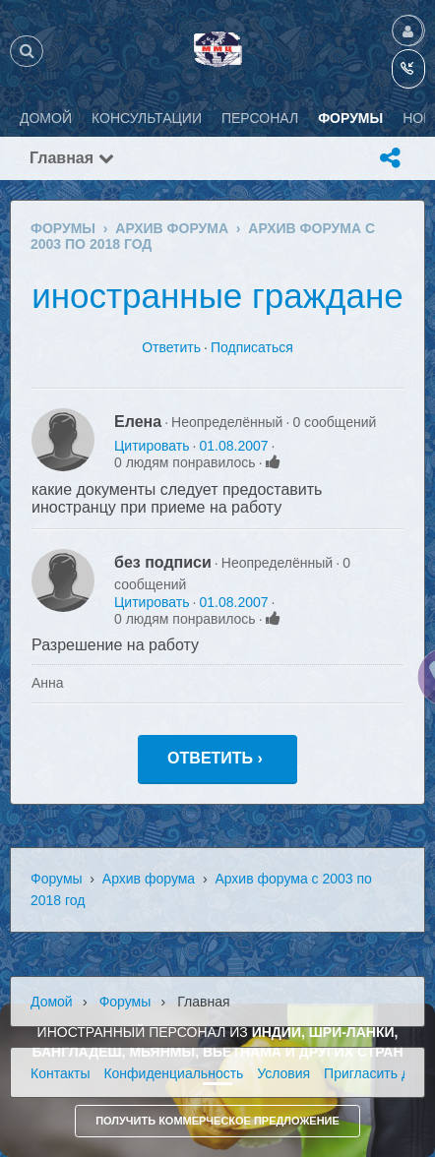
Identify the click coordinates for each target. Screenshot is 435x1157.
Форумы (57, 878)
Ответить (171, 347)
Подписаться (252, 347)
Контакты (60, 1073)
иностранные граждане (217, 295)
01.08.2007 (233, 446)
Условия (283, 1073)
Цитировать (151, 446)
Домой (52, 1001)
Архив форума (148, 878)
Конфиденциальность (173, 1073)
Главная (72, 158)
